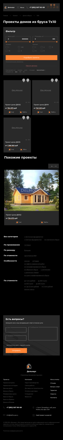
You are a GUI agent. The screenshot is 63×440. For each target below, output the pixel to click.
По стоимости (10, 280)
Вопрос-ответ (55, 387)
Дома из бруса (8, 391)
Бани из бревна (8, 399)
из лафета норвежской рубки (34, 264)
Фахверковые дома (9, 394)
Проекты (6, 379)
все (16, 72)
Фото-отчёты (54, 379)
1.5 (9, 51)
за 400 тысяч (28, 283)
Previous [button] (52, 166)
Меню (22, 7)
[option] (31, 197)
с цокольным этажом (31, 272)
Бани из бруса (8, 397)
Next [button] (55, 166)
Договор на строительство (34, 388)
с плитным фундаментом (33, 240)
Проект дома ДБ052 (13, 215)
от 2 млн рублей (47, 286)
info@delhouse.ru (12, 415)
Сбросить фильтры (31, 65)
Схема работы (29, 385)
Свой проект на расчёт (44, 415)
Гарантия (53, 390)
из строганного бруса (51, 240)
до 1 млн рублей (29, 281)
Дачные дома (7, 388)
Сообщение (34, 327)
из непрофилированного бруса (35, 267)
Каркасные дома (9, 383)
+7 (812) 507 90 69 (37, 7)
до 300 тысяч (42, 281)
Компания (28, 379)
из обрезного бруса (31, 270)
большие (27, 250)
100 (20, 72)
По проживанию (12, 245)
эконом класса (29, 289)
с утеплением (45, 270)
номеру (20, 70)
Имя (8, 327)
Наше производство (32, 383)
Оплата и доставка (31, 391)
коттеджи (35, 261)
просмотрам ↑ (41, 70)
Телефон (10, 336)
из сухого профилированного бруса (36, 275)
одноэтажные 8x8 (30, 256)
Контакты (53, 397)
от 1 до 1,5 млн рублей (31, 286)
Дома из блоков (8, 402)
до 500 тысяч (40, 283)
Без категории (11, 236)
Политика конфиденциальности (13, 431)
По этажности (10, 255)
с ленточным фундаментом (33, 237)
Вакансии (28, 397)
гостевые (27, 245)
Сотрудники (29, 394)
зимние (27, 261)
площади (32, 70)
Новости (53, 394)
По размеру (9, 250)
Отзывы (53, 383)
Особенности (10, 261)
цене (26, 70)
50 (24, 72)
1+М (22, 47)
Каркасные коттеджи (10, 385)
